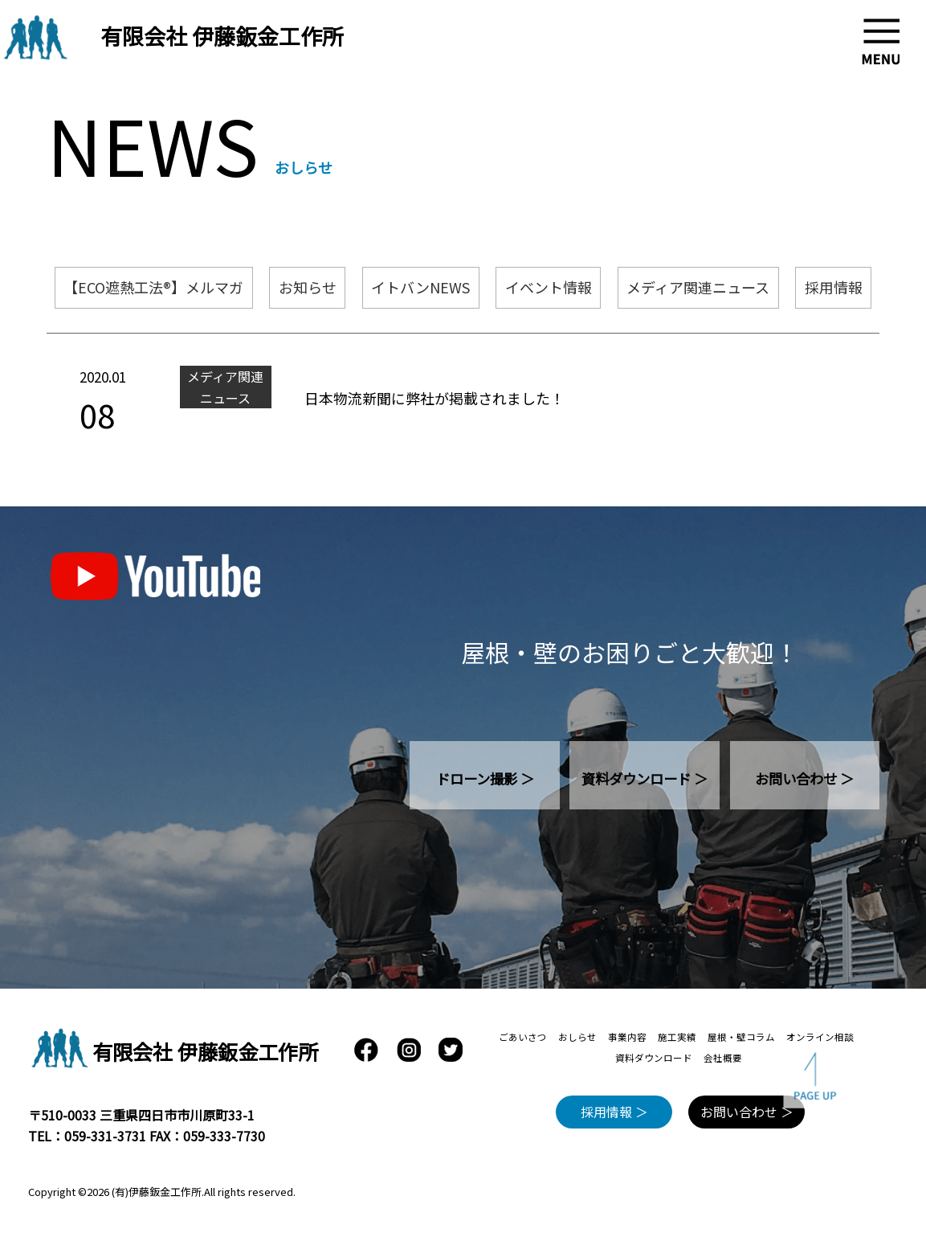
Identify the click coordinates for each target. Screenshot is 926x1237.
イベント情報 (548, 286)
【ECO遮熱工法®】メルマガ (153, 286)
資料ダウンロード (653, 1057)
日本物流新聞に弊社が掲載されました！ (434, 397)
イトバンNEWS (420, 286)
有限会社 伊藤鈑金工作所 (222, 35)
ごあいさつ (523, 1036)
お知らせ (308, 286)
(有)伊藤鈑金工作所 (157, 1191)
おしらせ (577, 1036)
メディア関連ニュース (697, 286)
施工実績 (677, 1036)
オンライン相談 (820, 1036)
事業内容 (627, 1036)
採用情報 (834, 286)
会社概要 (723, 1057)
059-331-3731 (105, 1135)
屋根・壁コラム (741, 1036)
